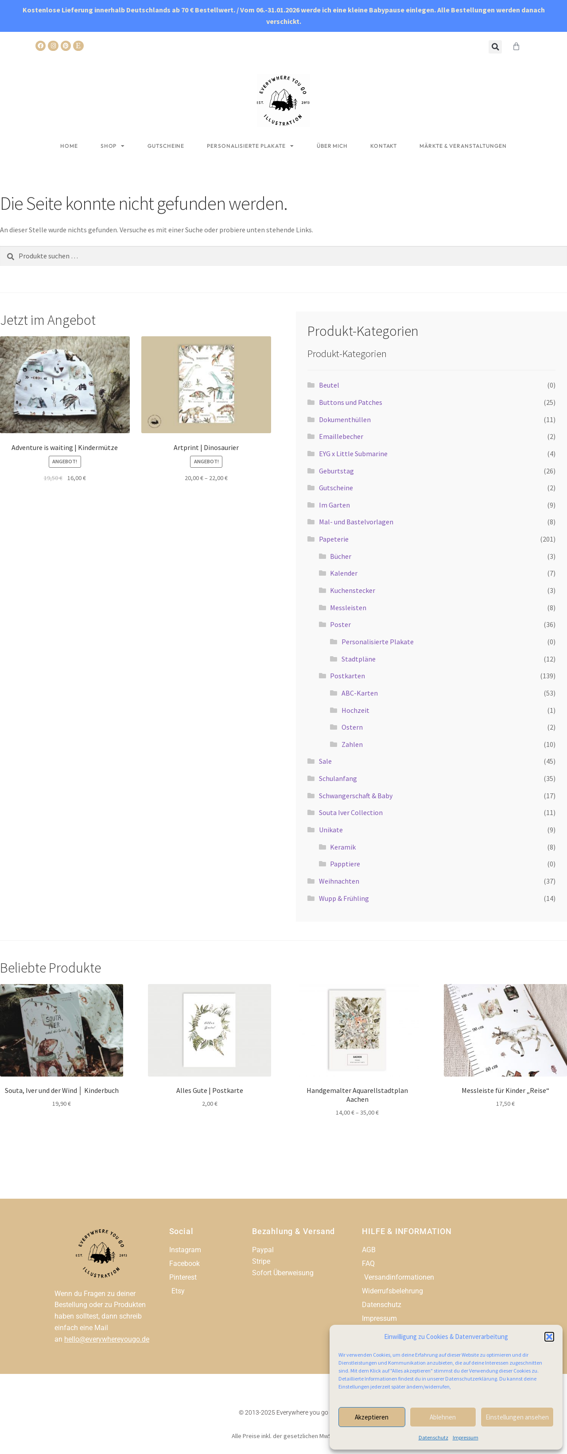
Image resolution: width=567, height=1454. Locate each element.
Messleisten (348, 607)
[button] (549, 1336)
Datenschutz (433, 1437)
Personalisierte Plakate (250, 146)
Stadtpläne (359, 658)
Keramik (343, 846)
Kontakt (383, 145)
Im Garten (334, 504)
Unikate (331, 829)
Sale (325, 761)
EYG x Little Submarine (353, 453)
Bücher (340, 556)
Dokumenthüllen (345, 419)
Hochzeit (355, 710)
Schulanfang (338, 778)
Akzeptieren (371, 1417)
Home (69, 145)
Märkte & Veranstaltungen (463, 145)
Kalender (343, 573)
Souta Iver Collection (351, 812)
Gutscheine (166, 145)
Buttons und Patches (350, 402)
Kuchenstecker (352, 590)
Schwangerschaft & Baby (355, 795)
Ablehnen (443, 1417)
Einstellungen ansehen (517, 1417)
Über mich (332, 145)
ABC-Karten (360, 693)
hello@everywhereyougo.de (106, 1339)
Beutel (329, 385)
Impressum (465, 1437)
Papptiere (345, 863)
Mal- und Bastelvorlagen (356, 521)
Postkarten (347, 675)
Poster (340, 624)
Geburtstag (336, 470)
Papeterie (334, 539)
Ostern (352, 727)
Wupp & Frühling (344, 898)
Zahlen (352, 744)
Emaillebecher (341, 436)
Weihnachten (339, 881)
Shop (113, 146)
